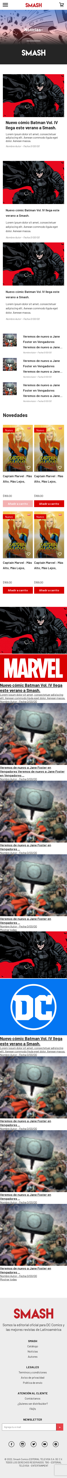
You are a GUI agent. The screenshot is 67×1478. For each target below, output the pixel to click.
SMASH (32, 1341)
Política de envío (32, 1382)
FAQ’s (32, 1408)
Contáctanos (32, 1398)
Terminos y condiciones (33, 1372)
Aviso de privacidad (32, 1377)
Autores (33, 1356)
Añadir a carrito (18, 503)
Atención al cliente (33, 1393)
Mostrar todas (8, 929)
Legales (32, 1367)
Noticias (33, 1351)
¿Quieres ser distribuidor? (33, 1403)
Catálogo (32, 1346)
